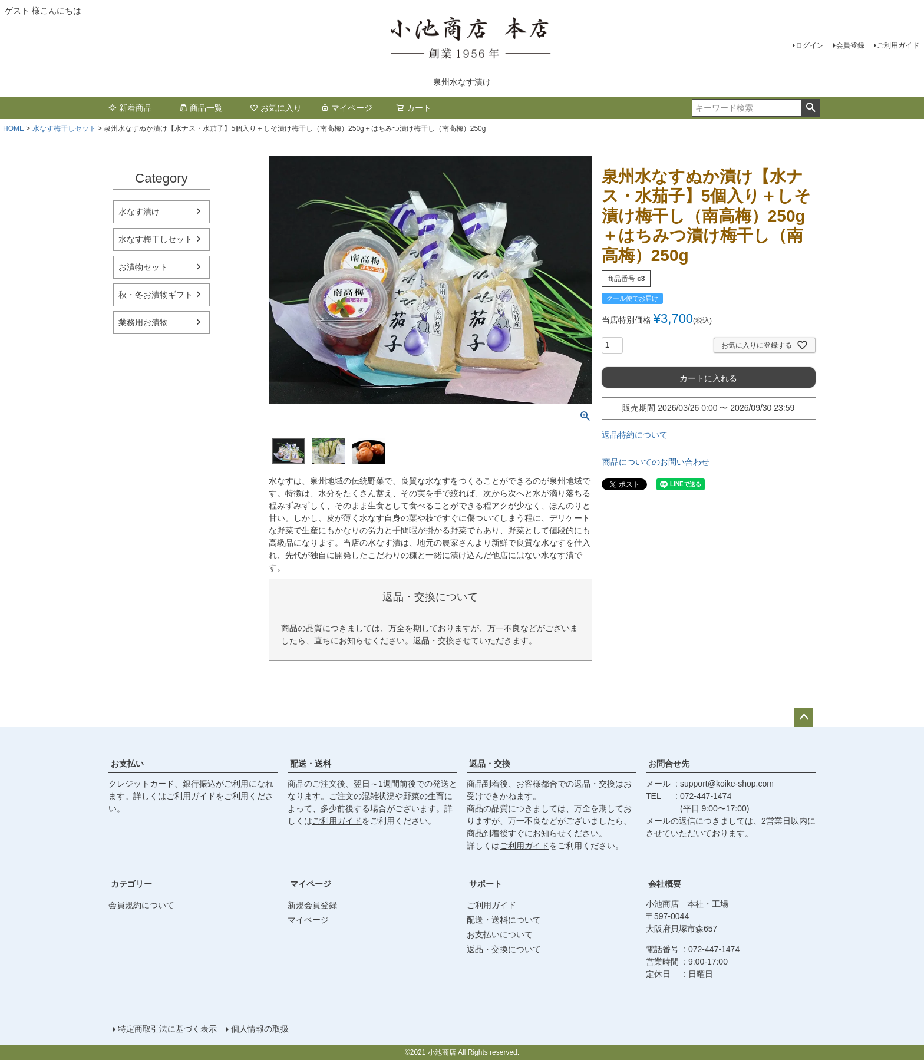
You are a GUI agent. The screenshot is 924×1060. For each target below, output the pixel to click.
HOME (13, 128)
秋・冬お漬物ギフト (155, 294)
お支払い (127, 763)
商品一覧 (201, 108)
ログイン (810, 45)
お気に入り (276, 108)
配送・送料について (504, 919)
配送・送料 (310, 763)
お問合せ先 (668, 763)
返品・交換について (504, 949)
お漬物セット (143, 267)
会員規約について (141, 905)
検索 (810, 108)
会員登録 (850, 45)
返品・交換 (489, 763)
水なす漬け (139, 211)
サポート (485, 884)
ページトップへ (803, 717)
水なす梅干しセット (64, 128)
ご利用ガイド (898, 45)
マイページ (346, 108)
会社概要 (664, 884)
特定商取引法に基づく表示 (167, 1028)
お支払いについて (500, 934)
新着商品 (130, 108)
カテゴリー (131, 884)
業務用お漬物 (143, 322)
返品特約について (635, 435)
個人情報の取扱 (260, 1028)
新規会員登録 (312, 905)
